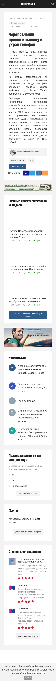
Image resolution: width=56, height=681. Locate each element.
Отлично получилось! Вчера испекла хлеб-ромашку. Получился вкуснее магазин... (32, 415)
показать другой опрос (27, 493)
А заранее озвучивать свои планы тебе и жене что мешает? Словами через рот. (32, 371)
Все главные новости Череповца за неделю (28, 315)
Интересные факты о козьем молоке (24, 520)
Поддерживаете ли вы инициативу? (25, 458)
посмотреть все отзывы (28, 636)
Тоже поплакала (26, 400)
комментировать (18, 166)
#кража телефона (17, 160)
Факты (13, 511)
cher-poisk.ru (28, 4)
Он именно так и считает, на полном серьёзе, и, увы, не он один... (32, 388)
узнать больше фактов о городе (28, 532)
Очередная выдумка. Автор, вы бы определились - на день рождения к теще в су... (32, 434)
